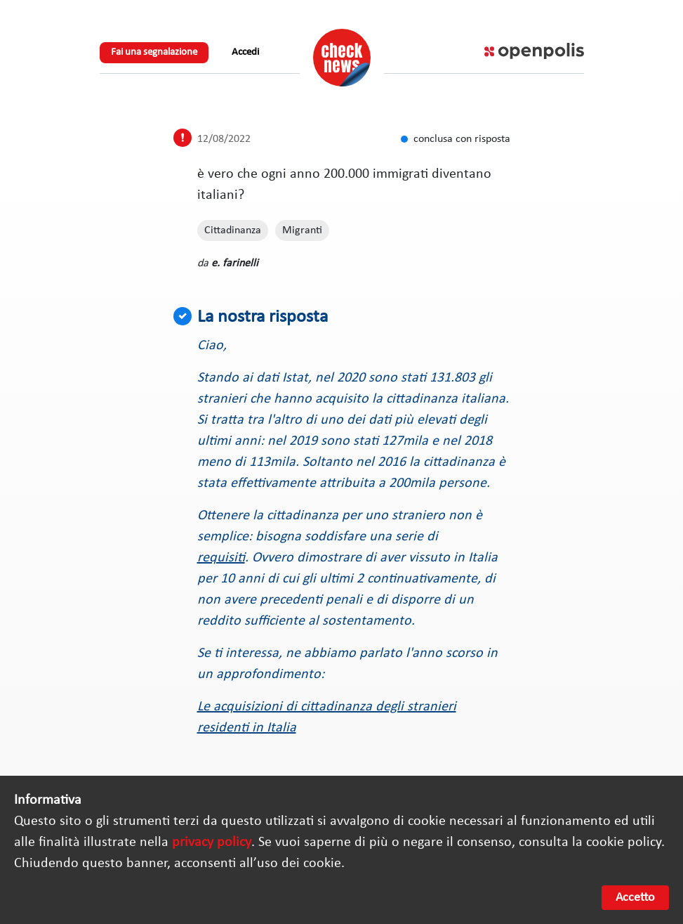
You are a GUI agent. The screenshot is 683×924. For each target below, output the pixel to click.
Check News (342, 57)
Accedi (245, 52)
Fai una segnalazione (154, 52)
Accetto (635, 897)
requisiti (221, 558)
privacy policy (211, 842)
